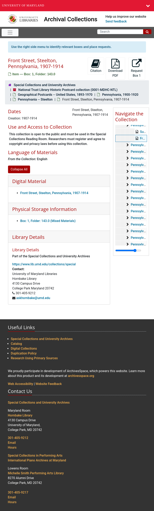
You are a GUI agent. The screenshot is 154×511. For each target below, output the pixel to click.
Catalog (16, 344)
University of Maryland (23, 5)
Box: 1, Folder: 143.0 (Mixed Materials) (48, 221)
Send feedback (116, 21)
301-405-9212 (18, 438)
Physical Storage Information (44, 209)
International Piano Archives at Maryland (37, 460)
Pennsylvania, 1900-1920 (120, 95)
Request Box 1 (137, 68)
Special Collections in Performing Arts (35, 455)
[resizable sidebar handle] (128, 250)
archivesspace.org (81, 376)
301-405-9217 (18, 492)
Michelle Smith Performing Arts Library (36, 473)
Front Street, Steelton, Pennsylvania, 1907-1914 (54, 193)
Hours (12, 447)
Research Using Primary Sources (34, 358)
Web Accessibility (20, 384)
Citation (95, 66)
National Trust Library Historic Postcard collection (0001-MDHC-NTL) (67, 90)
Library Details (28, 237)
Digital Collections (24, 348)
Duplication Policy (23, 353)
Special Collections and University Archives (44, 85)
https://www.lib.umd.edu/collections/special (44, 264)
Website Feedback (48, 384)
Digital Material (29, 181)
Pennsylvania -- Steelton (35, 99)
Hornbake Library (20, 415)
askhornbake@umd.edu (33, 298)
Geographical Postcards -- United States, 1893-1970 (55, 95)
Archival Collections (70, 19)
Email (12, 443)
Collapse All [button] (19, 169)
